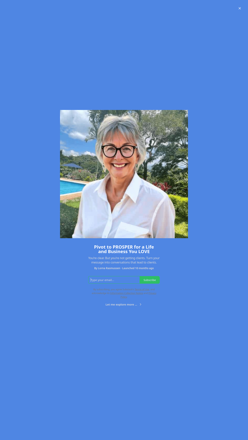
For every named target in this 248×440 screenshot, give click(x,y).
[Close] (239, 8)
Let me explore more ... (124, 304)
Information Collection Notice (126, 293)
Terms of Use (142, 289)
